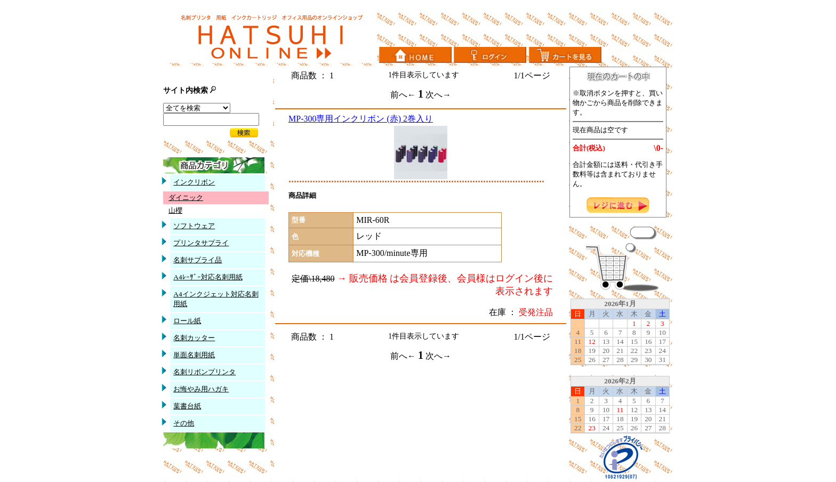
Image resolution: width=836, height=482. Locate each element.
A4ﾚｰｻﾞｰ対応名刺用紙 (207, 277)
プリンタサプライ (201, 243)
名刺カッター (194, 338)
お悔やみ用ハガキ (201, 389)
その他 (183, 423)
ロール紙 (187, 321)
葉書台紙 (187, 406)
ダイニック (185, 198)
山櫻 (175, 210)
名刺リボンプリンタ (204, 372)
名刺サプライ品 (197, 260)
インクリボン (194, 182)
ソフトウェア (194, 226)
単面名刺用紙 (194, 355)
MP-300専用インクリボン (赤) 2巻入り (360, 118)
